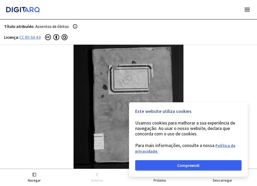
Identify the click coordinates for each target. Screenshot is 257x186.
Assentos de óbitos (52, 26)
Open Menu (247, 9)
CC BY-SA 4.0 (30, 37)
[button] (34, 177)
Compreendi (188, 165)
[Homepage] (23, 10)
